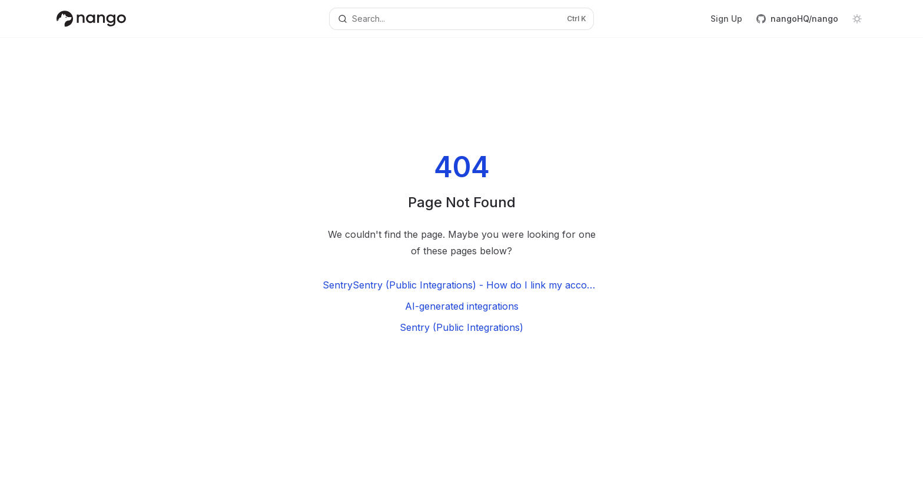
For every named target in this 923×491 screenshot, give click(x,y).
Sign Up (726, 19)
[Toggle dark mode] (857, 18)
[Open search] (461, 18)
